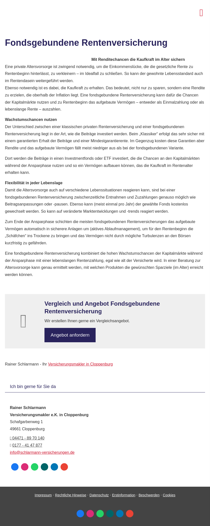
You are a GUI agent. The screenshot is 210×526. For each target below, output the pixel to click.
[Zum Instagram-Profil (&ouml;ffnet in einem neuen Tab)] (24, 467)
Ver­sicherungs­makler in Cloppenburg (80, 364)
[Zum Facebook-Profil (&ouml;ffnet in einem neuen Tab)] (15, 467)
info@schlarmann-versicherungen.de (42, 452)
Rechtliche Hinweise (70, 495)
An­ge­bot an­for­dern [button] (70, 335)
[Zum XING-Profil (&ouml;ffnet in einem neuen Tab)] (44, 467)
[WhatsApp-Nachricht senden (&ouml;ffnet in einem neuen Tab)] (34, 467)
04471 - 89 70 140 (27, 438)
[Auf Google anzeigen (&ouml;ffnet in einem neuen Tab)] (64, 467)
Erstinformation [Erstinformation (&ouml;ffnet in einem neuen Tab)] (123, 495)
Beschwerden (149, 495)
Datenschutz (99, 495)
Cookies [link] (169, 495)
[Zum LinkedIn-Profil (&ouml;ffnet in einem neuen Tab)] (54, 467)
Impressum (43, 495)
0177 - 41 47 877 (27, 445)
